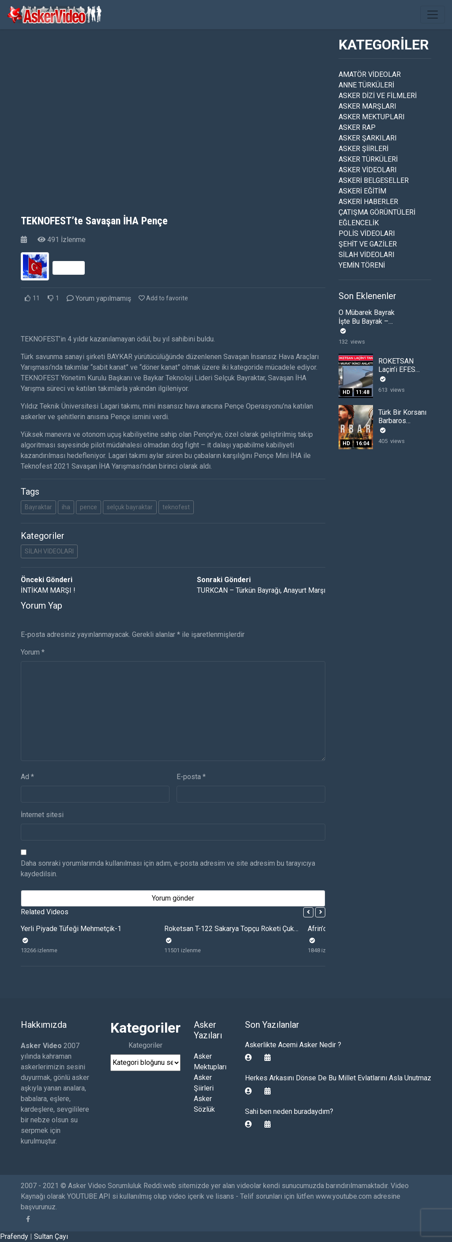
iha (66, 507)
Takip (68, 267)
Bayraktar (38, 507)
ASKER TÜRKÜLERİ (368, 159)
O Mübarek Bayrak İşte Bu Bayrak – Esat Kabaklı (367, 320)
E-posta (191, 776)
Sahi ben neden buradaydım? (289, 1111)
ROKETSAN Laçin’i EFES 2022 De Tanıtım (403, 369)
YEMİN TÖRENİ (362, 265)
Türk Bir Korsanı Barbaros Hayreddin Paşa (402, 420)
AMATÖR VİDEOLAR (370, 74)
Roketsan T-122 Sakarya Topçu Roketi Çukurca (235, 928)
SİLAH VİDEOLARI (49, 551)
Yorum (33, 652)
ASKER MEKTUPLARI (372, 117)
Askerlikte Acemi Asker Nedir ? (293, 1045)
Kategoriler (145, 1045)
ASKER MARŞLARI (367, 106)
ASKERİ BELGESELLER (374, 180)
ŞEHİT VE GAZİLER (368, 244)
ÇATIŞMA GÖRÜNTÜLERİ (377, 212)
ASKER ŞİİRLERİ (363, 148)
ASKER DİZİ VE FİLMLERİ (378, 95)
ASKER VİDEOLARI (368, 170)
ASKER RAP (357, 127)
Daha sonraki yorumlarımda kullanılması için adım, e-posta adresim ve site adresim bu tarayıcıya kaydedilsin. (168, 868)
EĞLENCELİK (359, 223)
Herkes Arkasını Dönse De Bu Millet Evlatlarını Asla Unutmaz (338, 1078)
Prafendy (14, 1236)
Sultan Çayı (51, 1236)
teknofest (176, 507)
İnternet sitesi (42, 814)
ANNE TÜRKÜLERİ (366, 85)
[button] (308, 912)
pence (88, 507)
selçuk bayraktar (130, 507)
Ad (27, 776)
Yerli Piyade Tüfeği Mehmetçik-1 (71, 928)
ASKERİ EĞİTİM (362, 191)
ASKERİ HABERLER (368, 201)
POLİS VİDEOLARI (367, 233)
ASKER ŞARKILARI (368, 138)
